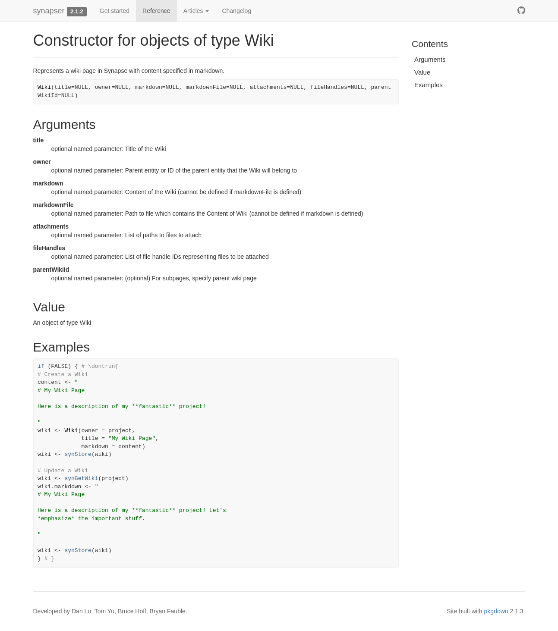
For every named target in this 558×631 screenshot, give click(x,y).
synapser (49, 10)
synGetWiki (81, 478)
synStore (77, 454)
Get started (114, 10)
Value (422, 72)
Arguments (430, 59)
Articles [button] (196, 10)
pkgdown (496, 611)
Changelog (236, 10)
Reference (156, 10)
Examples (428, 84)
